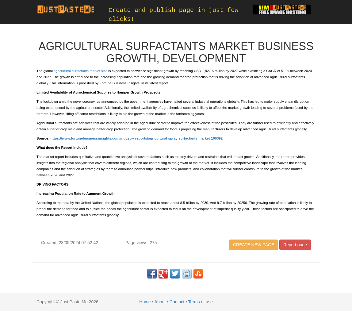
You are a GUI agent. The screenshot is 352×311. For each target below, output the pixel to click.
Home (145, 301)
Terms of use (200, 301)
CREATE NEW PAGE (253, 244)
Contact (177, 301)
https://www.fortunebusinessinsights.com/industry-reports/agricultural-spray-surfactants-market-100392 (136, 138)
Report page (295, 244)
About (160, 301)
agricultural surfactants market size (80, 71)
